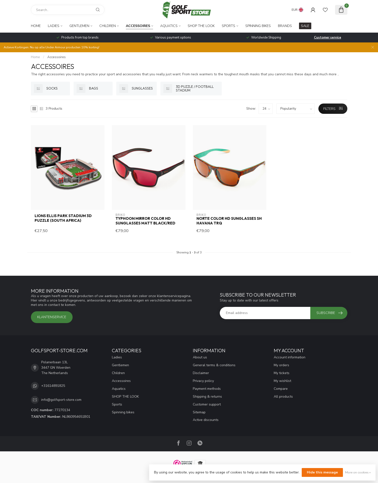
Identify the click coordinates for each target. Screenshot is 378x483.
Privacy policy (203, 381)
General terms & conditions (214, 365)
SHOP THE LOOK (201, 26)
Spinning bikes (258, 26)
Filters (332, 108)
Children (107, 26)
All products (283, 396)
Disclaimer (201, 373)
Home (36, 26)
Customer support (207, 404)
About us (200, 357)
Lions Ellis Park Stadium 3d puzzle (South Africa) (63, 218)
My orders (281, 365)
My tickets (281, 373)
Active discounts (206, 420)
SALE (305, 26)
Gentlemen (79, 26)
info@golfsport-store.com (61, 399)
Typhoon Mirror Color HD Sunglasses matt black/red (145, 220)
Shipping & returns (207, 396)
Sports (228, 26)
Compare (281, 388)
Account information (289, 357)
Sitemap (199, 412)
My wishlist (282, 381)
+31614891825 (53, 385)
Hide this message (322, 472)
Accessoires (138, 26)
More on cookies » (358, 472)
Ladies (53, 26)
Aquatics (169, 26)
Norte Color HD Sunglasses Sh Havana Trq (229, 220)
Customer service (327, 37)
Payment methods (207, 388)
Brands (285, 26)
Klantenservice (51, 317)
